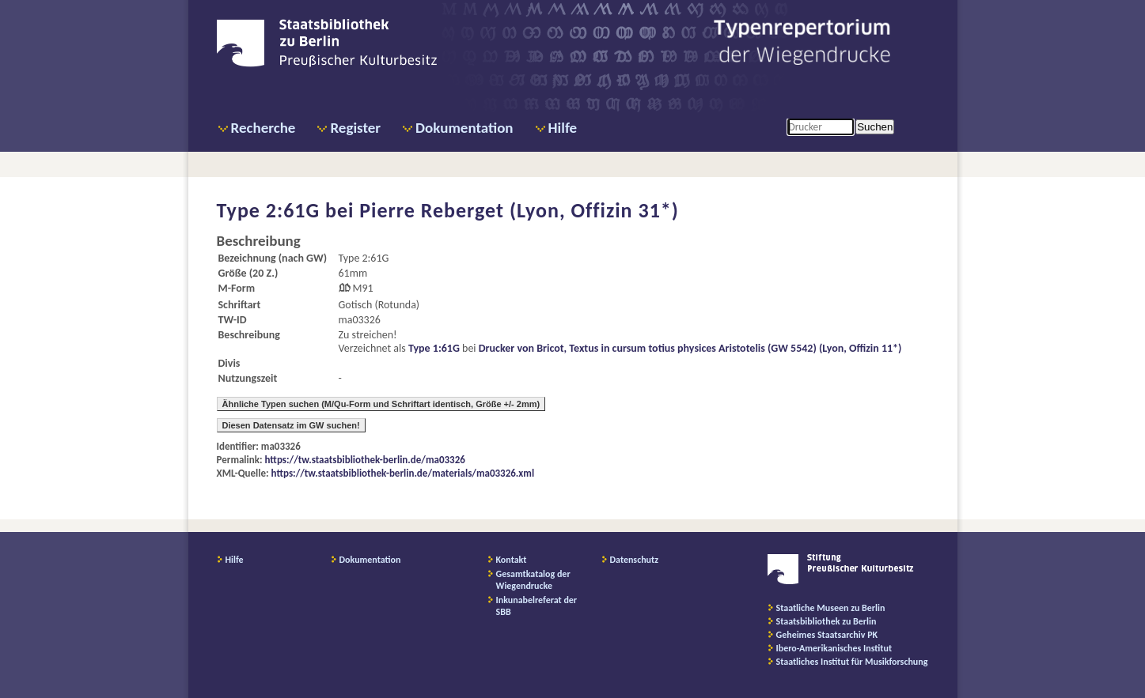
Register (355, 128)
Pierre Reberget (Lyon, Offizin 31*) (519, 210)
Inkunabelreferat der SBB (537, 605)
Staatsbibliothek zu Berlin (826, 621)
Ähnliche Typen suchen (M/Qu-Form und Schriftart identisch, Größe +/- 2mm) (381, 404)
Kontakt (511, 559)
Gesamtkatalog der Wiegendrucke (533, 579)
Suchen (875, 127)
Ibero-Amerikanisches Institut (834, 648)
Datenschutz (634, 559)
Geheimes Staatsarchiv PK (827, 634)
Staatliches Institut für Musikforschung (852, 661)
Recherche (263, 128)
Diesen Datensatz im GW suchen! (291, 425)
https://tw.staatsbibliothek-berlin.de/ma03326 (365, 460)
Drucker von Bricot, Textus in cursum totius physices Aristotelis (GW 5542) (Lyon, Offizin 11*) (690, 348)
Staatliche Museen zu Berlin (830, 607)
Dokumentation (464, 128)
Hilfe (563, 128)
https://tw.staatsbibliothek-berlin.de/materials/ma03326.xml (403, 473)
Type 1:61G (434, 348)
